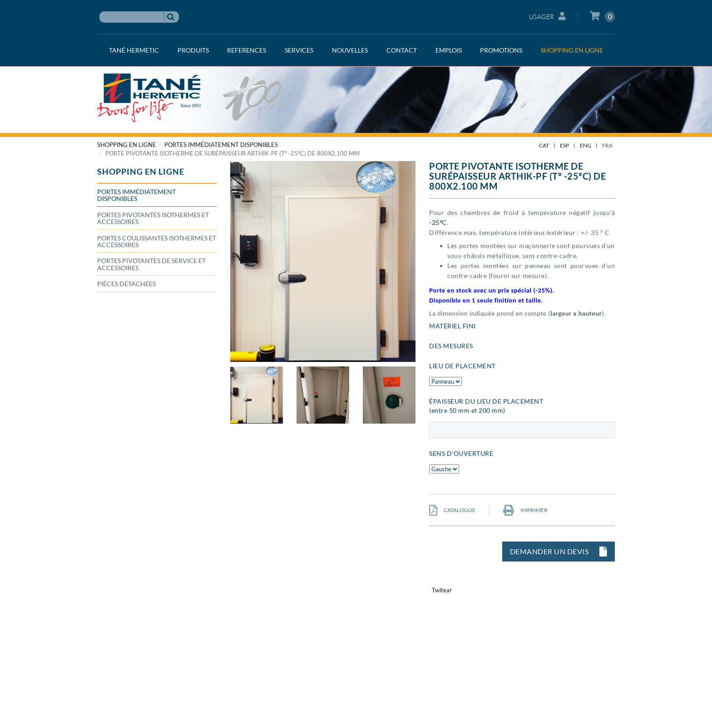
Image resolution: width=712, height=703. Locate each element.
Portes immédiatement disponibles (221, 144)
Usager (547, 16)
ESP (564, 145)
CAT (544, 145)
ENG (585, 145)
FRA (607, 145)
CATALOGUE (452, 510)
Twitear (442, 590)
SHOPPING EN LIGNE (126, 144)
